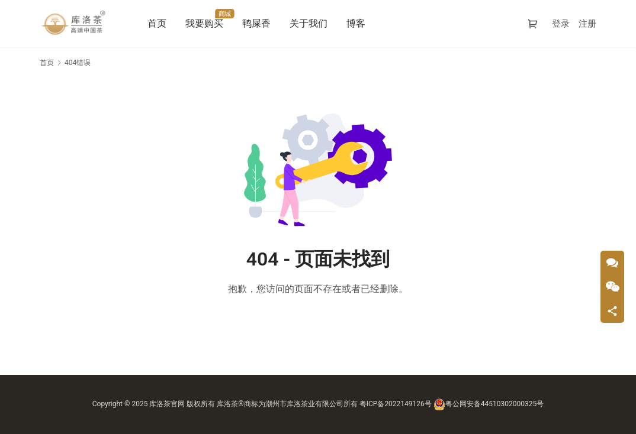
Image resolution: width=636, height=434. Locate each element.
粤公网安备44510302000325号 (488, 404)
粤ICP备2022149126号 (395, 404)
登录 (561, 23)
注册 (587, 23)
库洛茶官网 (167, 404)
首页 (157, 23)
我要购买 (205, 23)
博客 (356, 23)
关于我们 (309, 23)
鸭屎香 (257, 23)
